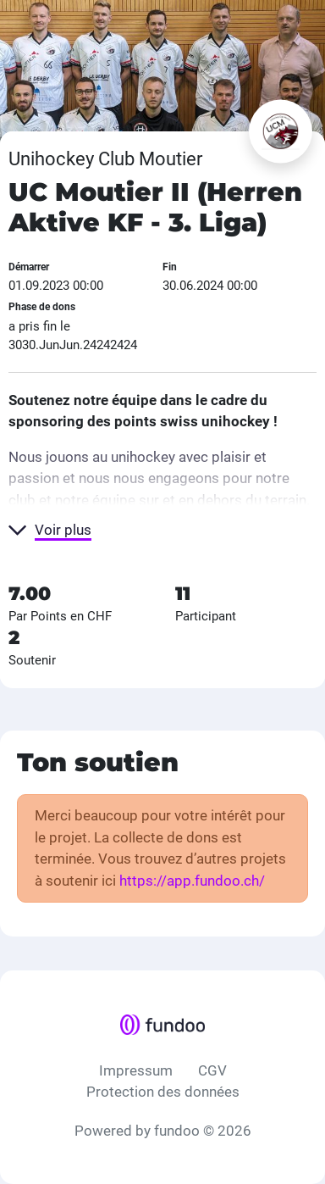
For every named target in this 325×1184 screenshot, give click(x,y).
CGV (212, 1070)
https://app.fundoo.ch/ (192, 880)
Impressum (136, 1070)
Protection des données (163, 1091)
